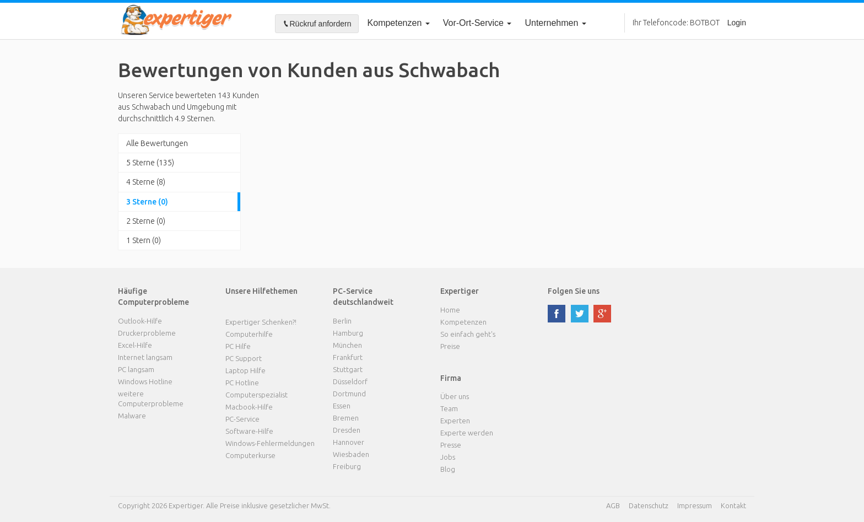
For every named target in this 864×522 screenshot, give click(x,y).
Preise (450, 346)
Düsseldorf (350, 381)
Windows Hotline (145, 381)
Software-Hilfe (249, 431)
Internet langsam (145, 357)
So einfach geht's (467, 334)
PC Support (243, 358)
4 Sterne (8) (145, 181)
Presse (450, 445)
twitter (579, 313)
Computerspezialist (256, 395)
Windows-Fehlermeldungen (270, 443)
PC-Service (242, 419)
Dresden (346, 430)
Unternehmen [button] (555, 23)
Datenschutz (648, 505)
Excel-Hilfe (135, 345)
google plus (602, 313)
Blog (447, 469)
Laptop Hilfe (245, 370)
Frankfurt (348, 357)
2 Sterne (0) (145, 221)
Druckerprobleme (147, 333)
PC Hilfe (238, 346)
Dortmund (349, 393)
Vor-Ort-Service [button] (477, 23)
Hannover (348, 442)
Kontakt (733, 505)
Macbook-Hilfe (249, 407)
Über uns (454, 396)
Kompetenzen (399, 23)
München (347, 345)
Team (449, 408)
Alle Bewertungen (157, 143)
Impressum (694, 505)
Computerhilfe (249, 334)
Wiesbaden (351, 454)
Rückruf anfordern (317, 23)
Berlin (342, 321)
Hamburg (348, 333)
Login (736, 22)
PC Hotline (242, 382)
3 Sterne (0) (147, 201)
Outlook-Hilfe (140, 321)
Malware (132, 415)
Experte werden (466, 433)
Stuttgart (348, 369)
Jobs (447, 457)
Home (450, 310)
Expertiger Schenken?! (260, 322)
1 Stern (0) (143, 240)
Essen (341, 406)
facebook (556, 313)
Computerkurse (250, 455)
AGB (613, 505)
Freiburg (347, 466)
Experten (455, 420)
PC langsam (136, 369)
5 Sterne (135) (150, 162)
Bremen (346, 418)
